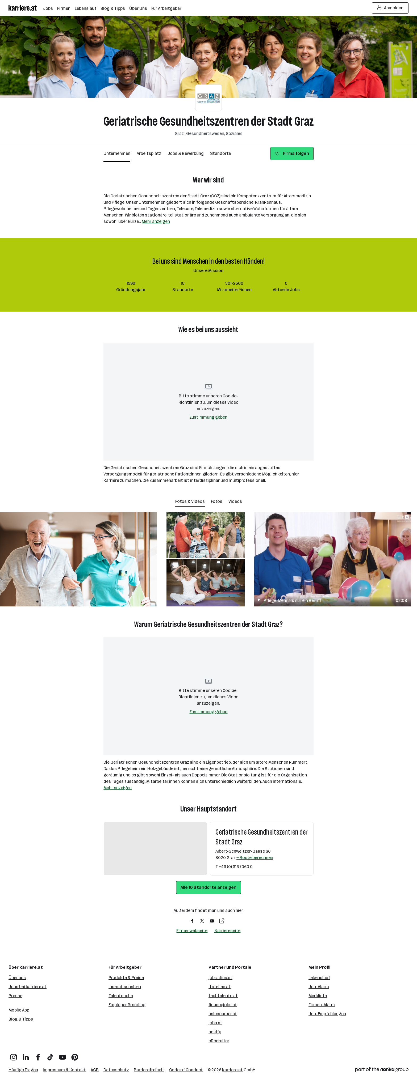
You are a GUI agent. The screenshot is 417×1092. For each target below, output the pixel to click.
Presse (15, 995)
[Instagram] (14, 1055)
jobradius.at (220, 977)
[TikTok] (50, 1055)
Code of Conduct (186, 1069)
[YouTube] (62, 1055)
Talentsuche (121, 995)
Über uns (17, 977)
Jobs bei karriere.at (28, 986)
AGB (95, 1069)
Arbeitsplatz (149, 153)
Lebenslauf (319, 977)
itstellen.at (219, 986)
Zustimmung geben (208, 417)
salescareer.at (222, 1013)
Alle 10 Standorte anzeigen (208, 887)
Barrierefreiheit (149, 1069)
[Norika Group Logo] (381, 1070)
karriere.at (232, 1069)
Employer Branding (127, 1004)
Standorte (220, 153)
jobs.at (215, 1022)
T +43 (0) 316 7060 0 (234, 866)
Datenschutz (116, 1069)
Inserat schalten (125, 986)
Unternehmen (116, 153)
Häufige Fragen (23, 1069)
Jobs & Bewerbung (186, 153)
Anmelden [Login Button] (390, 8)
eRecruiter (218, 1040)
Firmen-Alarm (321, 1004)
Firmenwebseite (191, 930)
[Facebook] (38, 1055)
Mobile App (19, 1010)
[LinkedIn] (26, 1055)
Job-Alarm (318, 986)
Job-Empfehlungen (327, 1013)
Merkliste (317, 995)
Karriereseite (227, 930)
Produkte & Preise (126, 977)
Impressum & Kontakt (64, 1069)
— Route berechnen (254, 857)
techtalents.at (223, 995)
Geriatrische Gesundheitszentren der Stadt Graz (208, 121)
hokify (214, 1031)
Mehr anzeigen (156, 221)
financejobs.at (222, 1004)
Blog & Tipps (21, 1019)
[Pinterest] (75, 1055)
